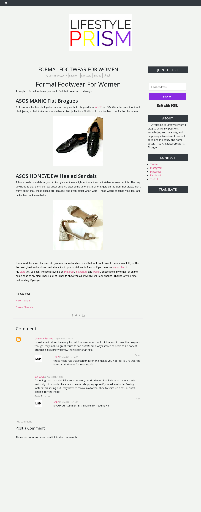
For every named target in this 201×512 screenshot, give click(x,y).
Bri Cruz (39, 376)
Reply (137, 398)
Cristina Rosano (44, 338)
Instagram (81, 271)
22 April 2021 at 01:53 (53, 376)
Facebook (155, 175)
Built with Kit (167, 105)
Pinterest (69, 271)
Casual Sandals (24, 307)
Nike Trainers (23, 300)
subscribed (119, 267)
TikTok (154, 179)
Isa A (56, 357)
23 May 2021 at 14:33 (68, 357)
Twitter (96, 271)
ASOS (98, 107)
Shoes (98, 75)
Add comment (24, 421)
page (22, 271)
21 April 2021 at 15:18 (63, 338)
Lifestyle (86, 75)
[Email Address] (167, 87)
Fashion (74, 75)
